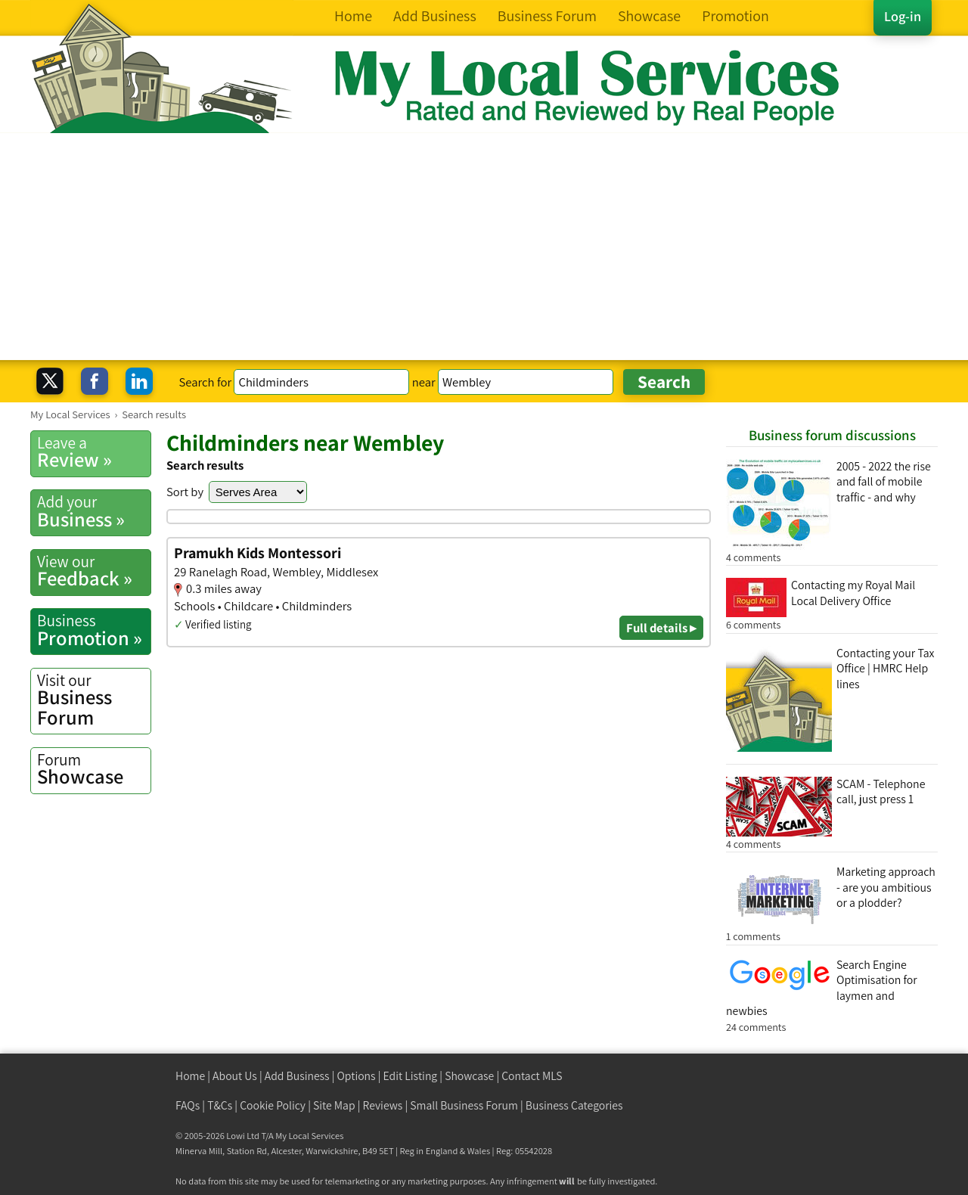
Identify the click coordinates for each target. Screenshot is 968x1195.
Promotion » (93, 630)
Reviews (383, 1105)
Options (356, 1076)
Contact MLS (531, 1076)
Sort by (184, 491)
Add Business (297, 1076)
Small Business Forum (464, 1105)
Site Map (334, 1105)
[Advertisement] (484, 246)
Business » (93, 511)
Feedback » (93, 571)
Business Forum (93, 700)
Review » (93, 452)
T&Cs (219, 1105)
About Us (235, 1076)
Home (190, 1076)
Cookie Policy (273, 1105)
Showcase (93, 769)
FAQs (187, 1105)
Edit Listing (410, 1076)
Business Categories (574, 1105)
